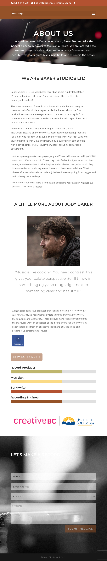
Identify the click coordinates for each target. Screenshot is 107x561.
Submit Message (80, 528)
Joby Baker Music (26, 357)
